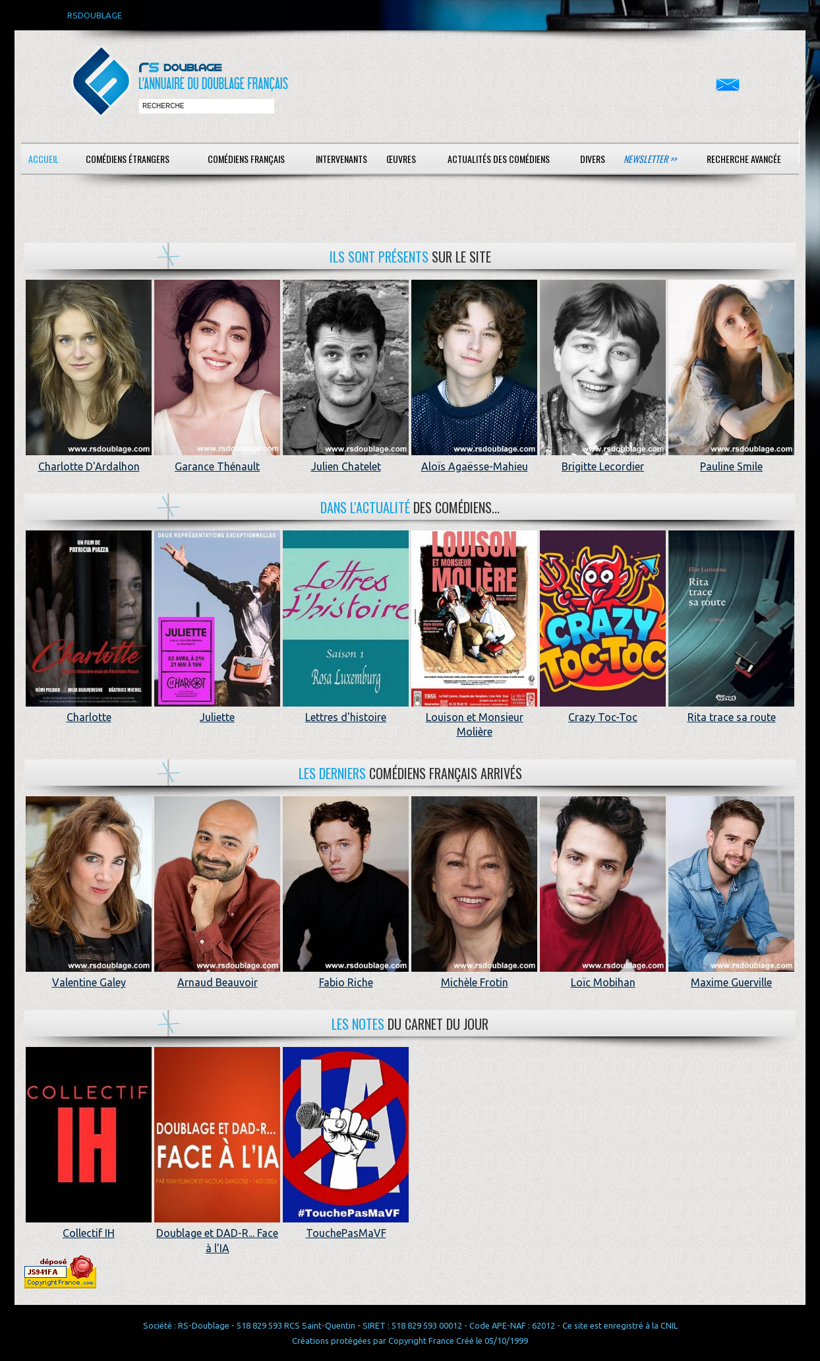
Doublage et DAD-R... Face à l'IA (217, 1233)
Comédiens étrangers (127, 159)
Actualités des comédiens (499, 159)
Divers (592, 159)
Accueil (43, 159)
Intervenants (341, 159)
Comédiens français (246, 159)
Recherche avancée (744, 159)
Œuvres (401, 159)
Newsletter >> (650, 159)
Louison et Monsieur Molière (474, 717)
